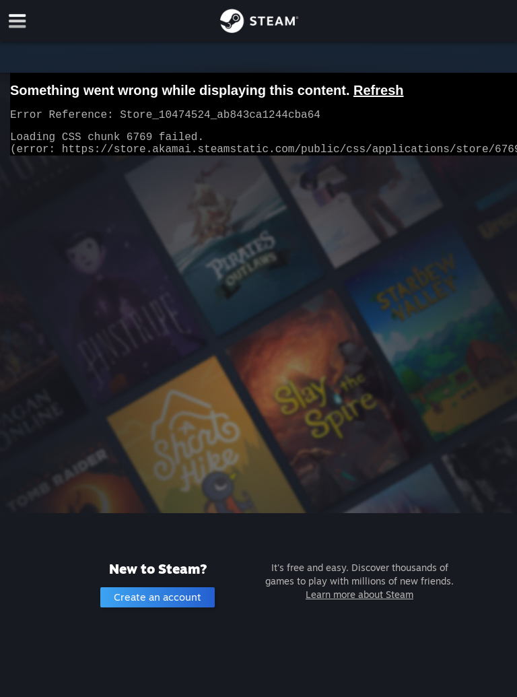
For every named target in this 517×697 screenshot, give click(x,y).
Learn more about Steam (359, 594)
